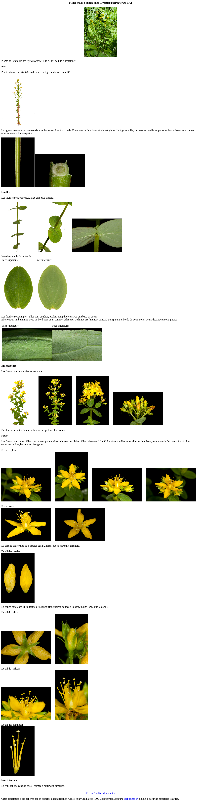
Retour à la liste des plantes (100, 793)
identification (130, 798)
